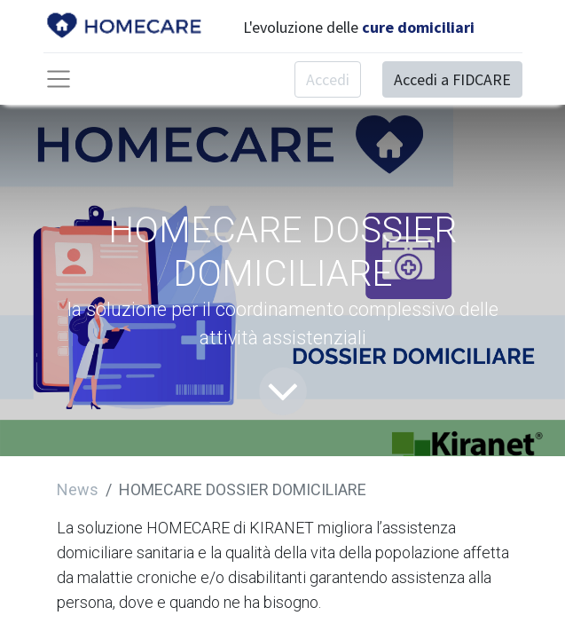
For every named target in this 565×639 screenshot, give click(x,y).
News (77, 489)
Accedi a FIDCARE (452, 79)
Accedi (327, 79)
